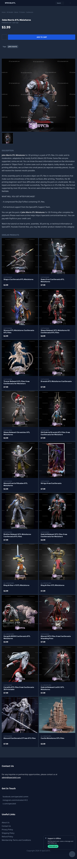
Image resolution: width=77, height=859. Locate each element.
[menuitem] (7, 138)
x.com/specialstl (9, 803)
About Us (5, 822)
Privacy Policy (7, 829)
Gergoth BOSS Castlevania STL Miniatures (17, 637)
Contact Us (6, 826)
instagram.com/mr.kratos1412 (15, 800)
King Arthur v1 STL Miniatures (16, 585)
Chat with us (53, 846)
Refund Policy (7, 836)
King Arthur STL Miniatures (52, 585)
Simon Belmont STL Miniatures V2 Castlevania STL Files (55, 332)
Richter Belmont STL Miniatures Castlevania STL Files (17, 535)
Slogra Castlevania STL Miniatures (18, 279)
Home (4, 12)
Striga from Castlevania (51, 483)
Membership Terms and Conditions (16, 840)
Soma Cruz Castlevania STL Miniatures (52, 281)
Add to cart (42, 37)
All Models (10, 12)
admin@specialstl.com (11, 777)
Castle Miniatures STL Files (52, 738)
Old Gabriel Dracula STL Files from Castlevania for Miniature (55, 433)
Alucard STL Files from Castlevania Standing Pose (56, 637)
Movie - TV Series (19, 12)
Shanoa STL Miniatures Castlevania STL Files (19, 332)
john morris (12, 46)
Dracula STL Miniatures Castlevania (56, 381)
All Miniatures (9, 583)
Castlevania (29, 12)
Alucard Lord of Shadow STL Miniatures (16, 484)
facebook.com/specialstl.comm (15, 796)
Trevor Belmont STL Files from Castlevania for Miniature (17, 382)
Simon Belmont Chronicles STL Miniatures (17, 433)
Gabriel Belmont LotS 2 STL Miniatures (52, 688)
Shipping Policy (8, 833)
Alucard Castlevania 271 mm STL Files (20, 738)
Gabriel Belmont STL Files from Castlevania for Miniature (54, 535)
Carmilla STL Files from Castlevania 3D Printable (19, 688)
